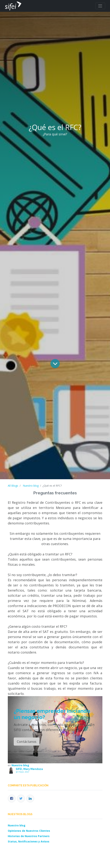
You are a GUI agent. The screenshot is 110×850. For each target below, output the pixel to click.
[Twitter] (21, 798)
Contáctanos (26, 741)
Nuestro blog (31, 485)
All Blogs (13, 485)
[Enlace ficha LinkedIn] (30, 798)
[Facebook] (12, 798)
